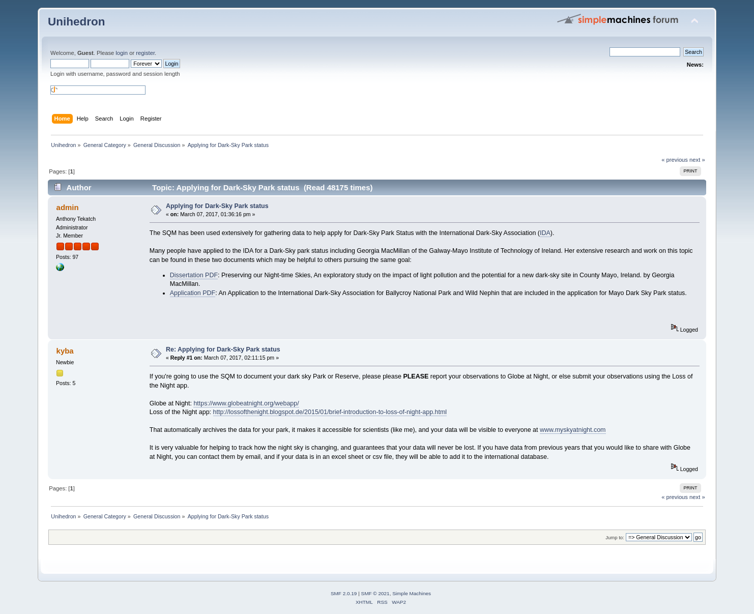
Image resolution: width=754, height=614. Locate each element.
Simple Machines (411, 593)
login (121, 53)
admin (67, 207)
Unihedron (76, 21)
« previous (674, 160)
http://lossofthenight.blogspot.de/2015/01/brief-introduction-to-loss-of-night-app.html (330, 412)
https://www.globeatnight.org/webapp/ (246, 403)
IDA (545, 233)
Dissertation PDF (194, 275)
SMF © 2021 (375, 593)
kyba (65, 350)
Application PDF (192, 293)
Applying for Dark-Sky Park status (217, 206)
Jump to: (614, 537)
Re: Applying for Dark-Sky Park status (223, 349)
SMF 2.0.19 (344, 593)
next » (697, 160)
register (145, 53)
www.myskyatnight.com (573, 429)
